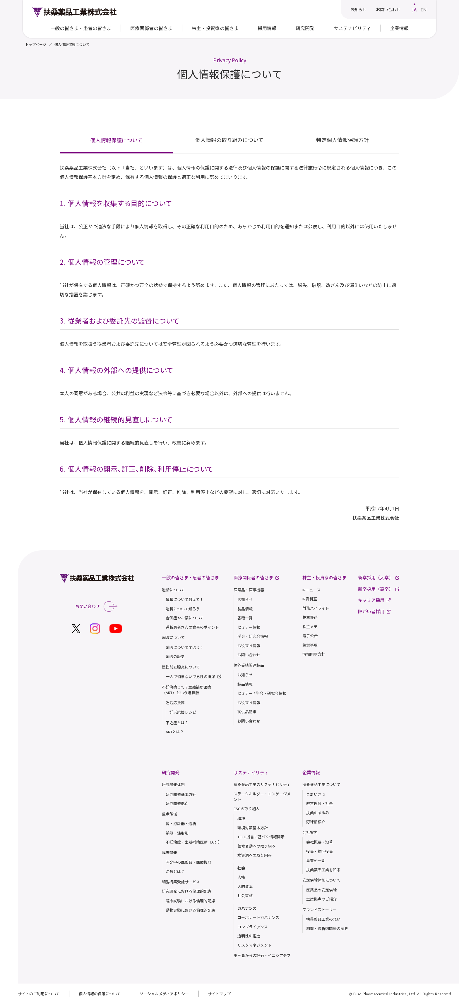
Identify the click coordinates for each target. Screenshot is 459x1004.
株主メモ (310, 626)
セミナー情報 (248, 627)
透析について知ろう (183, 608)
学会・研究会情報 (252, 636)
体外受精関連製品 (249, 665)
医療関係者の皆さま (151, 28)
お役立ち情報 (248, 645)
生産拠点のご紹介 (321, 899)
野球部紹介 (315, 822)
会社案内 (310, 832)
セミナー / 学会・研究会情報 (261, 693)
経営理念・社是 (319, 803)
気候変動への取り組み (256, 846)
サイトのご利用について (39, 993)
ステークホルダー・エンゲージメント (262, 796)
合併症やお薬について (185, 618)
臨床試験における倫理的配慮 (190, 900)
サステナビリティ (251, 772)
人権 (241, 877)
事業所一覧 (315, 860)
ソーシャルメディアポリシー (164, 993)
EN (423, 9)
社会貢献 (245, 895)
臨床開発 (169, 852)
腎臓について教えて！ (184, 599)
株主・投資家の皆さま (324, 577)
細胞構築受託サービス (181, 881)
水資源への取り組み (254, 855)
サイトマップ (219, 993)
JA (414, 9)
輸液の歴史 (175, 656)
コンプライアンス (252, 926)
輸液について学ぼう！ (185, 647)
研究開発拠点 (177, 803)
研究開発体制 (173, 784)
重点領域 (169, 814)
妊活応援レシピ (182, 712)
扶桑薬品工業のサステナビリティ (262, 784)
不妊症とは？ (177, 722)
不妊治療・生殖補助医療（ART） (194, 842)
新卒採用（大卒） (378, 577)
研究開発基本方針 (181, 794)
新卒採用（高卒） (378, 589)
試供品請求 (246, 711)
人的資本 (245, 886)
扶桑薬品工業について (321, 784)
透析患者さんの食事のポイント (192, 627)
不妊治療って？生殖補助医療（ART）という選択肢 (186, 690)
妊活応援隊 (175, 702)
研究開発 (170, 772)
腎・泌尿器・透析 (181, 823)
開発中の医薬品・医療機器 (188, 862)
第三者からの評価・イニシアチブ (262, 955)
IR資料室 (309, 599)
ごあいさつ (315, 794)
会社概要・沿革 (319, 842)
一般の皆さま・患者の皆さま (190, 577)
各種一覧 (245, 618)
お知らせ (358, 9)
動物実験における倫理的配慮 (190, 910)
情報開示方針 (313, 654)
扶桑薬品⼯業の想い (323, 919)
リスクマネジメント (254, 945)
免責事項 (310, 645)
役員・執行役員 (319, 851)
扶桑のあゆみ (317, 812)
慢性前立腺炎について (181, 667)
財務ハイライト (315, 608)
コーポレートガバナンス (258, 917)
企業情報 (311, 772)
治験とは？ (175, 871)
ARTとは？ (175, 732)
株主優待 (310, 617)
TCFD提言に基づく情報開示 (261, 836)
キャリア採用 (374, 600)
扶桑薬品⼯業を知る (323, 869)
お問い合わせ (388, 9)
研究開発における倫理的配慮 (186, 891)
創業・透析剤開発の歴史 (327, 928)
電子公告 (310, 635)
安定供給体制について (321, 880)
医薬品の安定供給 (321, 890)
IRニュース (311, 589)
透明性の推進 (248, 936)
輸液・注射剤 (177, 833)
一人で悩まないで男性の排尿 (193, 677)
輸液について (173, 637)
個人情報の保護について (100, 993)
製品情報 (245, 608)
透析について (173, 589)
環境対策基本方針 (252, 827)
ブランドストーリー (319, 909)
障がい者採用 (374, 611)
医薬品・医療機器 (249, 589)
